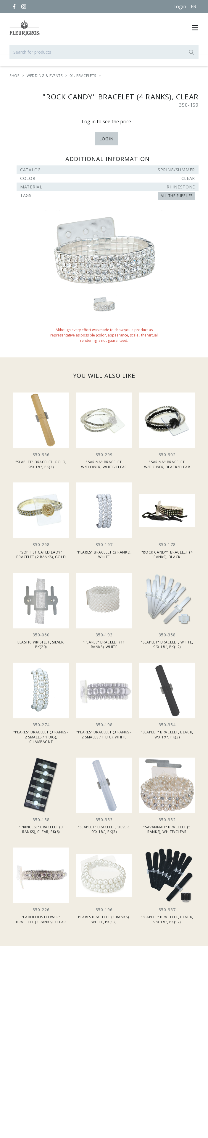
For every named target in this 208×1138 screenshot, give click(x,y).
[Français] (193, 6)
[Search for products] (104, 52)
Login (179, 6)
